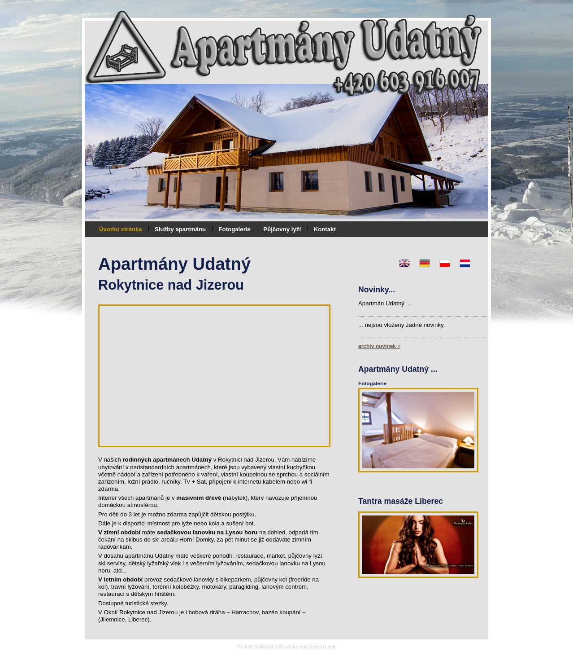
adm (332, 646)
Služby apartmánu (180, 229)
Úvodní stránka (120, 229)
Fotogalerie (235, 229)
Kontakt (325, 229)
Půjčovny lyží (282, 229)
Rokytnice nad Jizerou (301, 646)
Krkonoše (265, 646)
